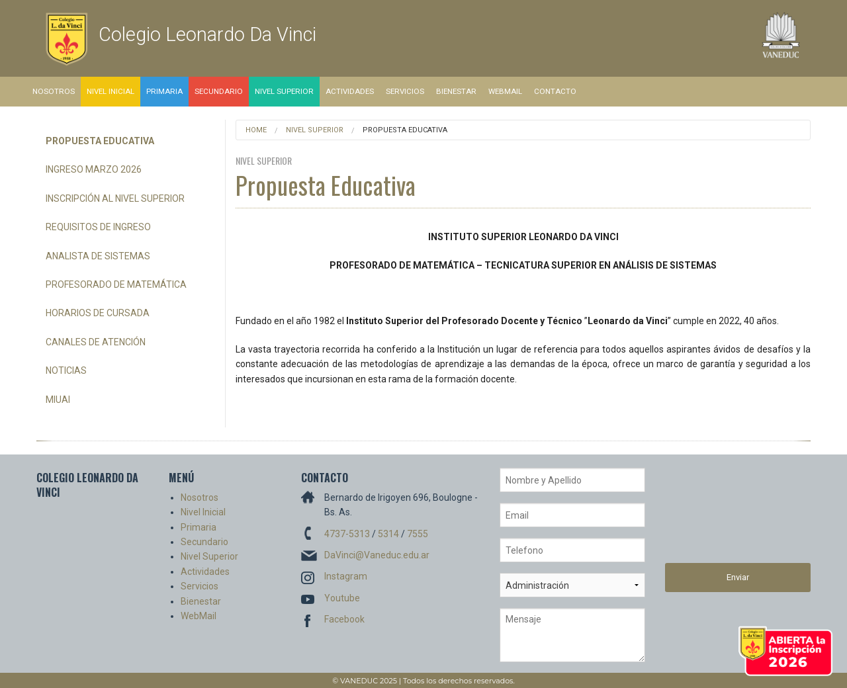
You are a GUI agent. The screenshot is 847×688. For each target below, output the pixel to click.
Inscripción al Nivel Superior (115, 198)
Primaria (164, 91)
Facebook (344, 619)
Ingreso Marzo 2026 (94, 169)
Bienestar (456, 91)
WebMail (505, 91)
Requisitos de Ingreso (98, 227)
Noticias (66, 370)
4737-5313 (347, 534)
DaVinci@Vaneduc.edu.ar (376, 555)
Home (256, 130)
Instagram (345, 576)
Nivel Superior (284, 91)
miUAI (58, 399)
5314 (388, 534)
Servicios (405, 91)
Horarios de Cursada (98, 313)
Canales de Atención (96, 342)
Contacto (555, 91)
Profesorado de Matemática (116, 284)
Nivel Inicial (110, 91)
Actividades (350, 91)
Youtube (342, 598)
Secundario (219, 91)
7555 (417, 534)
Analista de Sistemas (98, 256)
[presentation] (719, 515)
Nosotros (53, 91)
